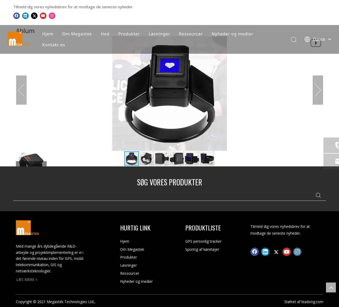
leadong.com (312, 301)
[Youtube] (43, 15)
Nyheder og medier (232, 34)
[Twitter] (34, 15)
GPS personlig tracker (203, 241)
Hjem (47, 34)
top (331, 287)
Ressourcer (191, 34)
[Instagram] (52, 15)
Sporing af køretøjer (202, 249)
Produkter (129, 34)
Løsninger (159, 34)
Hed (105, 34)
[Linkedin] (25, 15)
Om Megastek (77, 34)
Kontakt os (53, 45)
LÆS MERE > (27, 279)
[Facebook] (16, 15)
